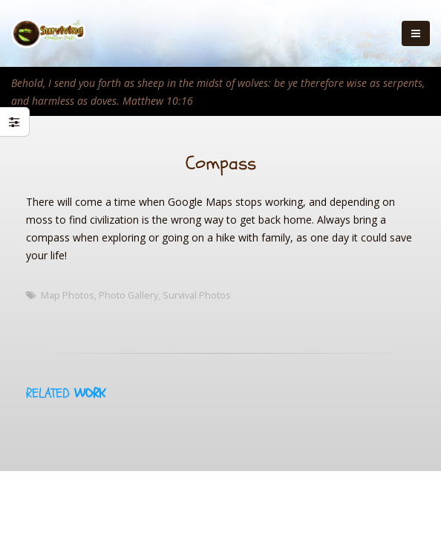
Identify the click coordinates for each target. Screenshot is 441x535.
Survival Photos (197, 295)
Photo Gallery (128, 295)
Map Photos (67, 295)
